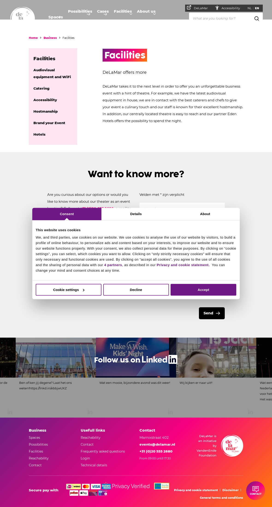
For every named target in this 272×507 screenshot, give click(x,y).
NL (251, 8)
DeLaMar (199, 7)
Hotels (39, 134)
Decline (136, 290)
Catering (41, 88)
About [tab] (205, 214)
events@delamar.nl (157, 444)
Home (33, 38)
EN (259, 8)
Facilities (122, 17)
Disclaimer (230, 490)
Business (50, 38)
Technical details (94, 465)
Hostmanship (45, 111)
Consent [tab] (67, 214)
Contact (87, 444)
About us (146, 17)
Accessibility (232, 8)
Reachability (91, 438)
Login (85, 458)
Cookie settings (68, 290)
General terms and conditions (221, 497)
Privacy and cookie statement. (184, 265)
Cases (102, 17)
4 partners (113, 265)
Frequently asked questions (103, 451)
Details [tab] (136, 214)
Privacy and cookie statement (196, 490)
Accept (203, 290)
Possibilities (79, 17)
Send (208, 313)
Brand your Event (49, 123)
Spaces (54, 17)
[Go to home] (22, 19)
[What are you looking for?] (226, 18)
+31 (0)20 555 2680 (155, 451)
